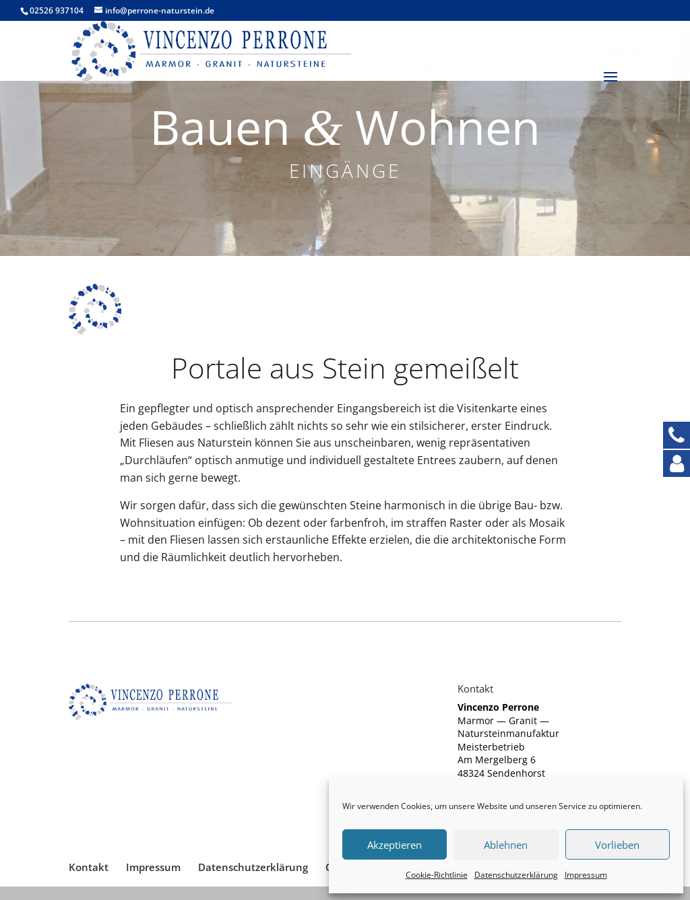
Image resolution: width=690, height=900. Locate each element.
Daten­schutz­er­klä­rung (516, 874)
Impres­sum (586, 874)
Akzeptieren (394, 844)
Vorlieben (617, 844)
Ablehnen (506, 844)
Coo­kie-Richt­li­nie (437, 874)
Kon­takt (88, 867)
